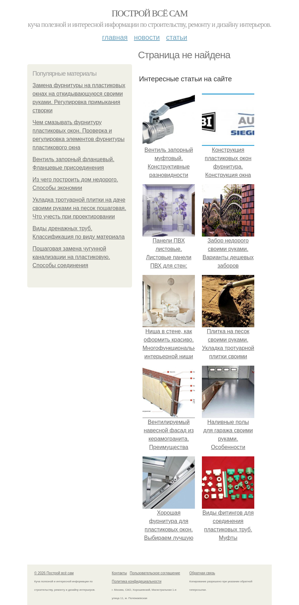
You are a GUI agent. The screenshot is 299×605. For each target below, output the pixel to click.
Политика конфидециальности (136, 581)
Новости (147, 37)
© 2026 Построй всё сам (54, 573)
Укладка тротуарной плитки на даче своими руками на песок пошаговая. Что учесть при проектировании (79, 208)
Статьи (176, 37)
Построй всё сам (149, 13)
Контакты (119, 573)
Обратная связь (202, 573)
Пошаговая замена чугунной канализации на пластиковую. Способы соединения (71, 257)
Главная (114, 37)
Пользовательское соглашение (155, 573)
